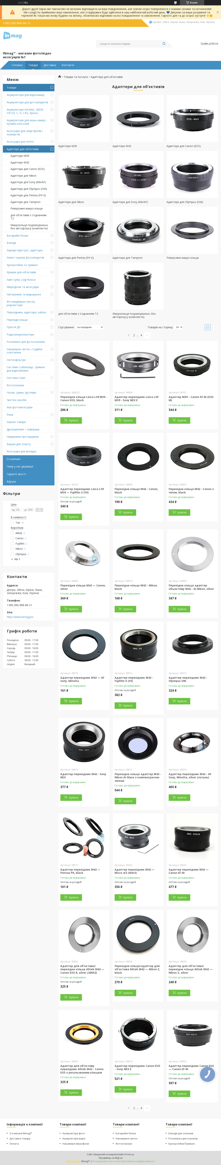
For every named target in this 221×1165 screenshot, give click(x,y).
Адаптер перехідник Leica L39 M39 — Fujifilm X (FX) (82, 490)
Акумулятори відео (74, 1138)
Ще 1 (17, 559)
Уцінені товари (16, 422)
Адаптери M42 (20, 162)
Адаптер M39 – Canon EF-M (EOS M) (191, 398)
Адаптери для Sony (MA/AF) (28, 182)
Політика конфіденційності (139, 1161)
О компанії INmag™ (21, 1133)
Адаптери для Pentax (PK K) (28, 195)
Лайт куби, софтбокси (21, 279)
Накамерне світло (127, 1138)
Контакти (68, 65)
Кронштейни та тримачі (22, 265)
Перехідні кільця (17, 320)
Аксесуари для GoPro (20, 141)
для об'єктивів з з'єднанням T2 (28, 216)
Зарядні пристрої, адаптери (24, 250)
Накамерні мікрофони (75, 1143)
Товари (33, 65)
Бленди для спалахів (180, 1133)
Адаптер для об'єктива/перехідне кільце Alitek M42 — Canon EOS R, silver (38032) (82, 969)
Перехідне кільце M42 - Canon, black (136, 490)
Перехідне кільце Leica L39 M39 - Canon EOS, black (83, 398)
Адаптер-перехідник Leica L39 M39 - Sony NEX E (136, 398)
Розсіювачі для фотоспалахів (26, 342)
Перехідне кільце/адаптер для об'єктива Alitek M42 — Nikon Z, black (137, 969)
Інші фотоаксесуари (19, 407)
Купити (73, 420)
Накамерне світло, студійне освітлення (24, 350)
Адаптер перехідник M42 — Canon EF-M (189, 871)
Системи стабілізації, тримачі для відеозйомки (26, 368)
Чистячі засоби (16, 400)
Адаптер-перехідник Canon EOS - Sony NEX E (137, 1067)
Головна (17, 65)
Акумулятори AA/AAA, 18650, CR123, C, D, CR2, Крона (25, 111)
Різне (10, 414)
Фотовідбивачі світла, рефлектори (21, 303)
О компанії (13, 459)
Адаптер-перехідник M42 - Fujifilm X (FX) (134, 679)
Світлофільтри (16, 360)
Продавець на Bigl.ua (110, 1157)
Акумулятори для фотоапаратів (27, 102)
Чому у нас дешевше (20, 466)
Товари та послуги (76, 77)
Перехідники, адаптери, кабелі (26, 312)
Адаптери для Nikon (23, 175)
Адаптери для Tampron (25, 202)
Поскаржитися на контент (107, 1161)
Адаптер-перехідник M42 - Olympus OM (188, 679)
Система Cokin (16, 378)
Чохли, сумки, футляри (21, 392)
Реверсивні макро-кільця (27, 208)
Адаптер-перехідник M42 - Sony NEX (83, 775)
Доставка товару (20, 1138)
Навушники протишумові (23, 436)
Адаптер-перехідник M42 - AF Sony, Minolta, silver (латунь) (190, 775)
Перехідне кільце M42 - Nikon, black (136, 587)
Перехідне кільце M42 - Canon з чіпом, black (191, 490)
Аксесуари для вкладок (21, 451)
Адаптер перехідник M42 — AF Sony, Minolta (82, 679)
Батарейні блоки (17, 235)
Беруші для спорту (19, 444)
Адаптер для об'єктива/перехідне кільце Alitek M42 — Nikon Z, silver (191, 969)
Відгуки (11, 481)
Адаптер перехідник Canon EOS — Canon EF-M (191, 1067)
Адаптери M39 (20, 156)
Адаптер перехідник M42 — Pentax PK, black (80, 871)
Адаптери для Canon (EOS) (28, 169)
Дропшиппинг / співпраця (23, 429)
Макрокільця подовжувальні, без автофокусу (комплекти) (29, 226)
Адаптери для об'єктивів (23, 149)
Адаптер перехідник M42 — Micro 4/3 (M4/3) (135, 871)
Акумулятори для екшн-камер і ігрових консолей (26, 121)
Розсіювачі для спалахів (183, 1138)
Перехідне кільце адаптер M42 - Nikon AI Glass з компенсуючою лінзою (138, 777)
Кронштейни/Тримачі (181, 1143)
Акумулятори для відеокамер (26, 95)
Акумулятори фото (73, 1133)
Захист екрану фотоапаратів (25, 257)
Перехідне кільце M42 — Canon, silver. (83, 587)
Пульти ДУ (13, 327)
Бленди (11, 243)
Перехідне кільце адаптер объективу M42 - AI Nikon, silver (191, 587)
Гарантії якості (16, 474)
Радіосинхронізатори (20, 334)
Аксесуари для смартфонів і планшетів (25, 132)
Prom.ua (129, 1154)
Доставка (50, 65)
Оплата (14, 1143)
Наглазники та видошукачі (24, 294)
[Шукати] (164, 43)
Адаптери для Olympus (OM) (29, 189)
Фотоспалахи (15, 385)
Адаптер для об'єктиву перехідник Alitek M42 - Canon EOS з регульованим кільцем (82, 1069)
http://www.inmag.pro (20, 617)
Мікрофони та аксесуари (23, 287)
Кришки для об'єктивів (21, 272)
